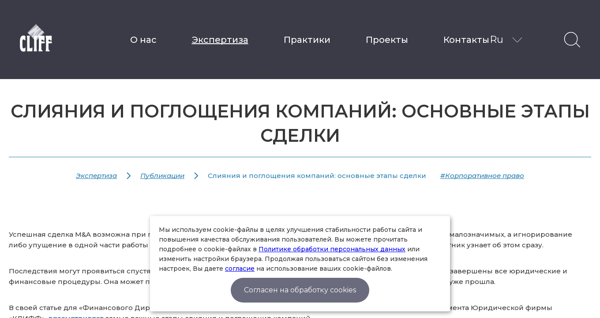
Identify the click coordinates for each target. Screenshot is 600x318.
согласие (240, 269)
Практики (307, 39)
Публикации (162, 175)
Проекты (387, 39)
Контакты (466, 39)
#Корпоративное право (482, 175)
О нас (143, 39)
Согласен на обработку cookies (300, 290)
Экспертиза (220, 39)
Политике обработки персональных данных (332, 249)
